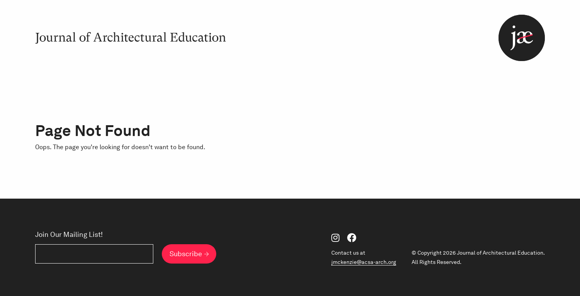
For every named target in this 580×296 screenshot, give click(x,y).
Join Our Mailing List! (69, 234)
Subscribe (186, 254)
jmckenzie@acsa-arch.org (363, 262)
